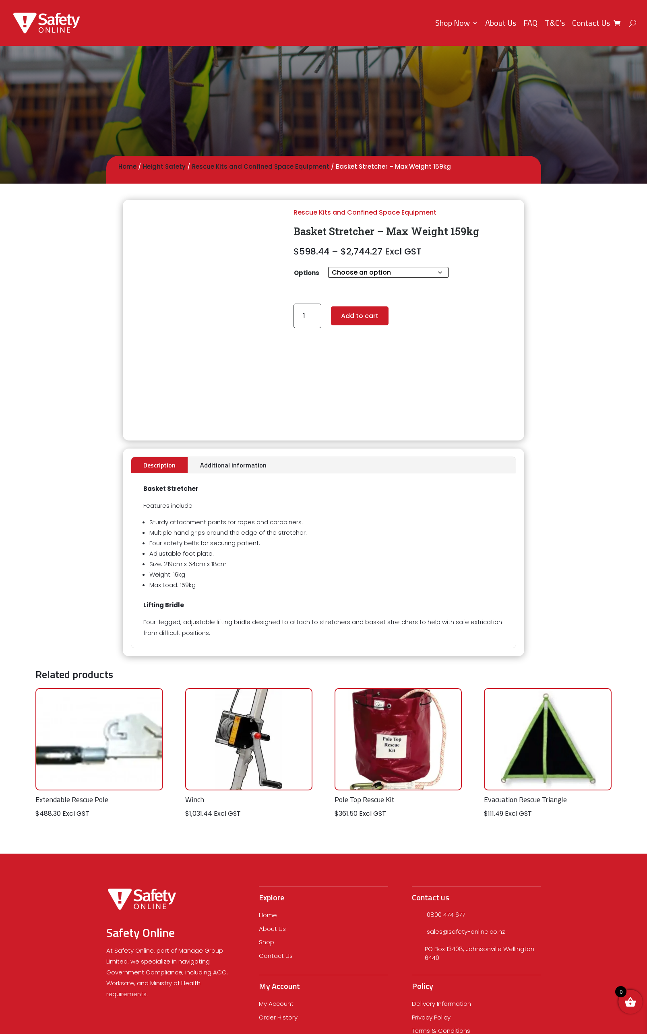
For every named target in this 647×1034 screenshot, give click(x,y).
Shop (266, 942)
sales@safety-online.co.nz (466, 931)
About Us (500, 23)
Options (306, 273)
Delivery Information (441, 1003)
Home (127, 166)
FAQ (530, 23)
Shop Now (452, 23)
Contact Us (591, 23)
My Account (276, 1003)
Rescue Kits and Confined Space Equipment (260, 166)
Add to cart (359, 316)
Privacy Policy (431, 1017)
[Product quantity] (307, 316)
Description (159, 465)
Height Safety (164, 166)
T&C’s (555, 23)
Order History (278, 1017)
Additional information (233, 465)
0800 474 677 (446, 914)
